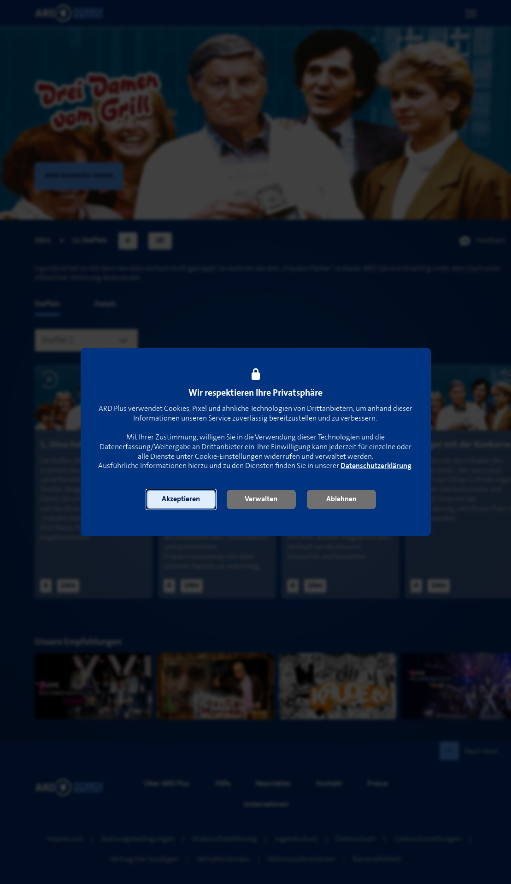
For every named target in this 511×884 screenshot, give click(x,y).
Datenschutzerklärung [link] (376, 466)
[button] (181, 499)
